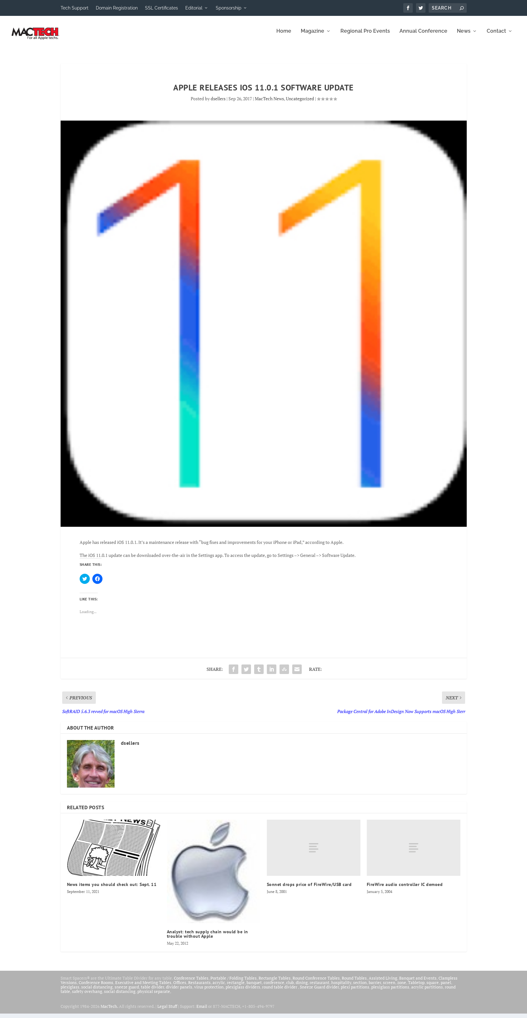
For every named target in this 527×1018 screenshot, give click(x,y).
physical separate (153, 996)
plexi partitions (355, 991)
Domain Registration (117, 7)
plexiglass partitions (390, 991)
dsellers (218, 103)
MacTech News (269, 103)
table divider (152, 991)
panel (446, 987)
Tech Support (75, 7)
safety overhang (87, 996)
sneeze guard (127, 991)
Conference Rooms (96, 987)
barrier (375, 987)
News (464, 35)
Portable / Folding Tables (233, 982)
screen (389, 987)
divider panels (179, 991)
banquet (254, 987)
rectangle (236, 987)
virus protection (209, 991)
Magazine (312, 35)
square (432, 987)
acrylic (219, 987)
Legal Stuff (167, 1011)
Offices (179, 987)
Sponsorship (228, 7)
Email (201, 1011)
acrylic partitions (427, 991)
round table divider (280, 991)
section (360, 987)
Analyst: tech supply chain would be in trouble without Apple (207, 938)
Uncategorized (300, 103)
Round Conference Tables (316, 982)
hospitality (341, 987)
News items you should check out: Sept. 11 (112, 889)
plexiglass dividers (243, 991)
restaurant (319, 987)
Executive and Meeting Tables (143, 987)
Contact (496, 35)
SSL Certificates (161, 7)
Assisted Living (383, 982)
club (290, 987)
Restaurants (199, 987)
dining (302, 987)
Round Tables (354, 982)
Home (283, 35)
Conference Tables (191, 982)
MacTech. (109, 1011)
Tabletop (416, 987)
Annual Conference (423, 35)
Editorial (193, 7)
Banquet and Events (418, 982)
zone (401, 987)
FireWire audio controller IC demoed (405, 889)
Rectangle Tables (275, 982)
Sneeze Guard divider (319, 991)
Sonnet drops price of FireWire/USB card (309, 889)
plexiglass (70, 991)
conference (274, 987)
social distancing (97, 991)
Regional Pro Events (365, 35)
